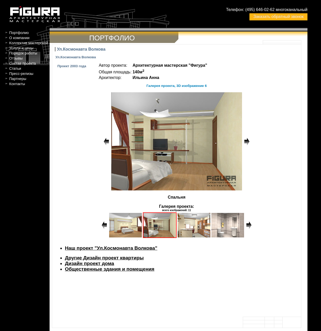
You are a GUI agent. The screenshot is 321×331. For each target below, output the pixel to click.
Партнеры (17, 79)
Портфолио (19, 33)
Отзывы (16, 58)
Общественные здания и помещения (109, 269)
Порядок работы (23, 53)
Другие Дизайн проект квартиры (104, 257)
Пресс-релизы (21, 74)
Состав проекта (22, 63)
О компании (19, 38)
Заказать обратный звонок (278, 16)
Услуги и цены (21, 48)
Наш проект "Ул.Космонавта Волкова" (111, 248)
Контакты (17, 84)
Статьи (15, 68)
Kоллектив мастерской (28, 43)
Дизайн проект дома (89, 263)
